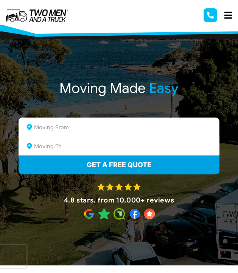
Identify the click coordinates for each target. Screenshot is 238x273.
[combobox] (119, 127)
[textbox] (125, 127)
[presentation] (13, 256)
